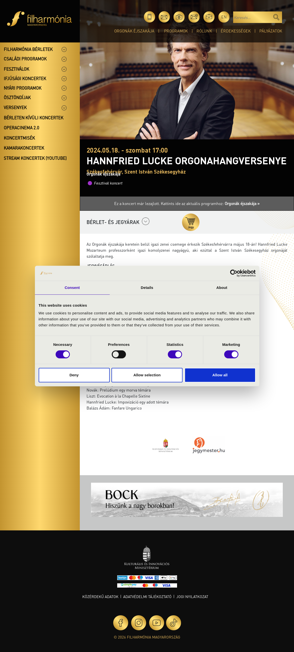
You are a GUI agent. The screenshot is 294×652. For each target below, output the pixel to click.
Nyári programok (22, 88)
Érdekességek (236, 30)
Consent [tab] (72, 287)
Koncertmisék (19, 138)
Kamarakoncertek (24, 148)
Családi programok (25, 58)
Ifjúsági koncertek (25, 78)
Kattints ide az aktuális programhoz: (210, 203)
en (224, 16)
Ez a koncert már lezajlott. (137, 203)
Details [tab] (147, 287)
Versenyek (15, 107)
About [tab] (221, 287)
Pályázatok (270, 30)
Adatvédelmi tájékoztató (147, 596)
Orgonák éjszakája (134, 30)
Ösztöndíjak (17, 97)
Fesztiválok (16, 69)
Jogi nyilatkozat (192, 596)
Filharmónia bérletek (28, 49)
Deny (74, 375)
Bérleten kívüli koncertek (33, 117)
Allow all (220, 375)
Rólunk (204, 30)
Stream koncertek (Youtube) (35, 158)
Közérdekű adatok (100, 596)
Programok (176, 30)
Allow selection (147, 375)
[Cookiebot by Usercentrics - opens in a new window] (234, 273)
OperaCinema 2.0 (21, 127)
